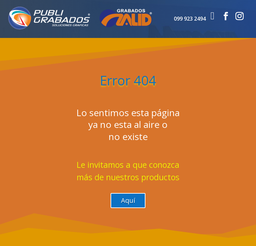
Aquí (128, 200)
